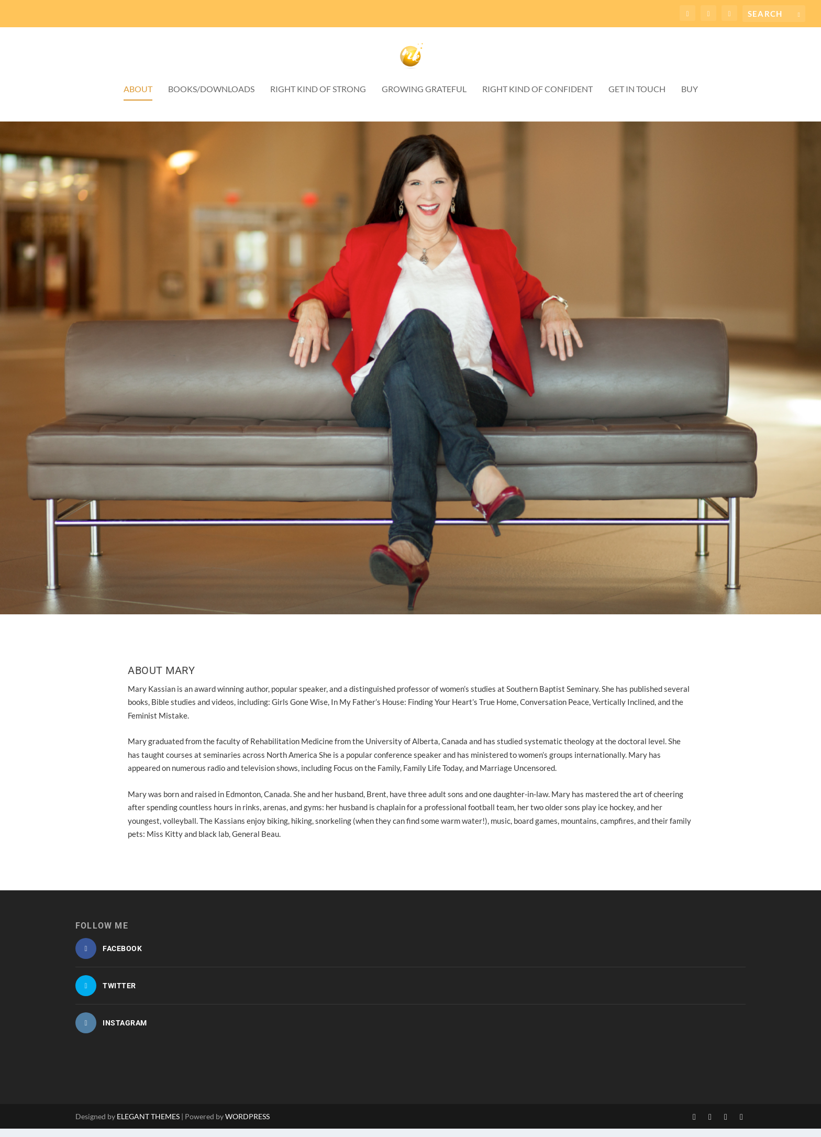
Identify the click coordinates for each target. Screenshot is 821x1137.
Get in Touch (636, 97)
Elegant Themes (148, 1124)
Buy (689, 97)
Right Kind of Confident (537, 97)
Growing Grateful (424, 97)
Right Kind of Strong (318, 97)
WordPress (247, 1124)
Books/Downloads (211, 97)
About (138, 97)
